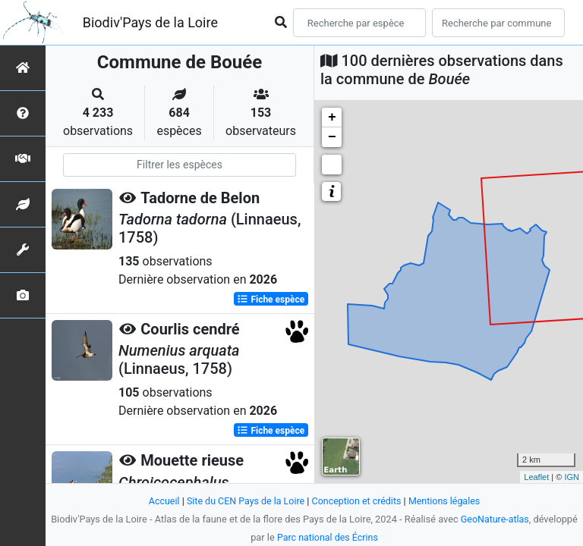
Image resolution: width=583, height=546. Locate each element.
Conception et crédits (357, 501)
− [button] (332, 137)
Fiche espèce (270, 298)
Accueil (160, 501)
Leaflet (536, 477)
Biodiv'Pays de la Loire (150, 22)
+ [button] (332, 117)
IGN (571, 477)
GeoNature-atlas (495, 519)
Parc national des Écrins (328, 537)
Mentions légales (447, 501)
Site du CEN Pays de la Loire (243, 501)
